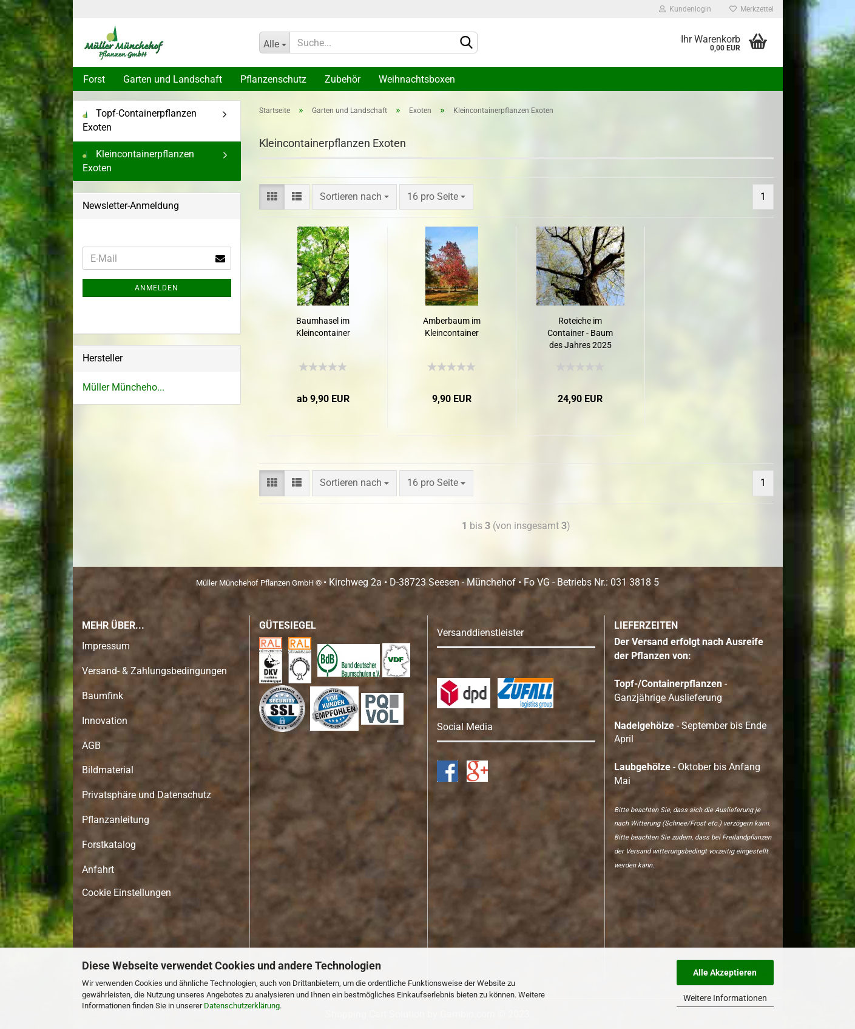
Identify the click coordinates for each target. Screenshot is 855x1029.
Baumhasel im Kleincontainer (323, 327)
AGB (91, 745)
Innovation (104, 720)
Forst (94, 79)
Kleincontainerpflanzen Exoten (138, 161)
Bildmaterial (107, 770)
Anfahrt (98, 869)
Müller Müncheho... (123, 387)
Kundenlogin (685, 9)
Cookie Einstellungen (126, 892)
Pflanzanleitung (115, 820)
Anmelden (156, 288)
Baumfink (102, 696)
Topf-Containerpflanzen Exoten (140, 120)
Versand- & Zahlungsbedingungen (154, 671)
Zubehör (342, 79)
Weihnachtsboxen (417, 79)
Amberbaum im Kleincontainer (452, 327)
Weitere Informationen (725, 998)
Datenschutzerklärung (242, 1005)
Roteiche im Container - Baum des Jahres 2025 (580, 333)
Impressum (106, 646)
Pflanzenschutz (273, 79)
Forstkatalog (109, 844)
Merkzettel (751, 9)
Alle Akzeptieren (725, 972)
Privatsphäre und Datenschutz (146, 795)
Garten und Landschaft (172, 79)
